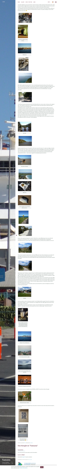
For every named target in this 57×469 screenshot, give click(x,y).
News (19, 2)
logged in (23, 456)
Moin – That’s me (29, 2)
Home (4, 1)
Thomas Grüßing (5, 462)
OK (41, 467)
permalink (31, 442)
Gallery (22, 2)
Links (34, 2)
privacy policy (30, 459)
